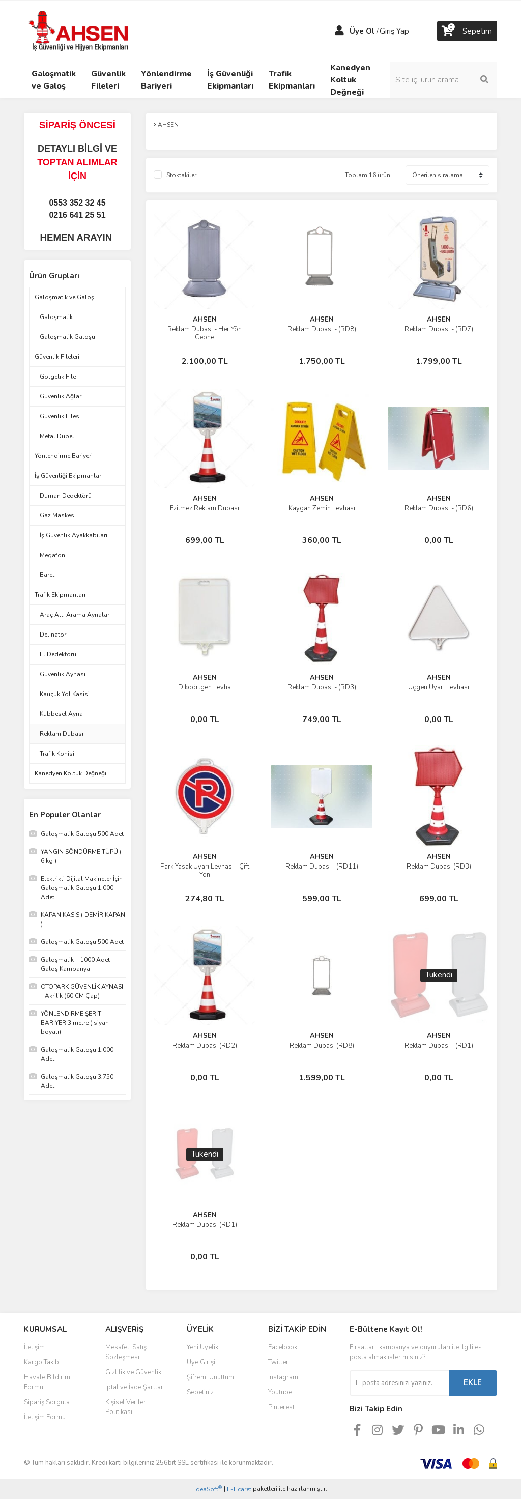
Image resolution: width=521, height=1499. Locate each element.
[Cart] (467, 31)
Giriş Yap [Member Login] (394, 31)
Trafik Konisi (57, 753)
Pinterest (281, 1407)
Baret (47, 575)
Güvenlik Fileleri (57, 357)
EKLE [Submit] (473, 1382)
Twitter (278, 1362)
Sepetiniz (200, 1392)
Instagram (283, 1377)
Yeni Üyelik (202, 1347)
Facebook (282, 1347)
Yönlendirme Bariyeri (64, 456)
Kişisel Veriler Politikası (125, 1407)
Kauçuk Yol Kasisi (65, 694)
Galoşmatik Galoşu (67, 337)
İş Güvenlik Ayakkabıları (73, 535)
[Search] (443, 80)
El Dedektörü (58, 654)
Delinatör (53, 634)
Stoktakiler (181, 175)
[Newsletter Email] (399, 1383)
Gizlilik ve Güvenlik (133, 1372)
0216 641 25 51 (77, 215)
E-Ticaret (239, 1489)
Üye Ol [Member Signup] (362, 31)
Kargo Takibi (42, 1362)
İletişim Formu (45, 1417)
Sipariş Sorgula (47, 1402)
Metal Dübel (57, 436)
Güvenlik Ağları (61, 396)
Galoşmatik (56, 317)
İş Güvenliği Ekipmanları (69, 476)
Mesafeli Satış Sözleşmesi (126, 1352)
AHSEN (205, 319)
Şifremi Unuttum (210, 1377)
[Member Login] (339, 31)
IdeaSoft (208, 1489)
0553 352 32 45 (77, 202)
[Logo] (80, 30)
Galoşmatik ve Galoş (64, 297)
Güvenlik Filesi (60, 416)
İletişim (34, 1347)
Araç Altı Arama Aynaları (75, 615)
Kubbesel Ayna (61, 714)
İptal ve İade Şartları (135, 1387)
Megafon (52, 555)
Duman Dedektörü (66, 496)
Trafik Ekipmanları (60, 595)
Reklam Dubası (61, 734)
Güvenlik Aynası (62, 674)
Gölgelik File (58, 376)
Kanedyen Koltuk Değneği (70, 773)
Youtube (280, 1392)
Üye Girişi (201, 1362)
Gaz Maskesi (58, 515)
